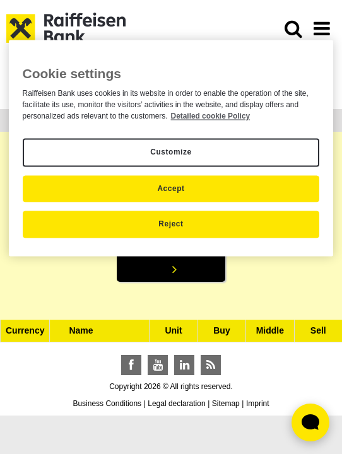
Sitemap (226, 403)
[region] (171, 148)
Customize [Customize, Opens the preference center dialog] (170, 152)
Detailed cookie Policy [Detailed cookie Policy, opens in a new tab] (211, 116)
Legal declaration (176, 403)
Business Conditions (107, 403)
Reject (170, 224)
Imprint (257, 403)
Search (171, 252)
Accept (170, 188)
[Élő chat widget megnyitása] (310, 422)
